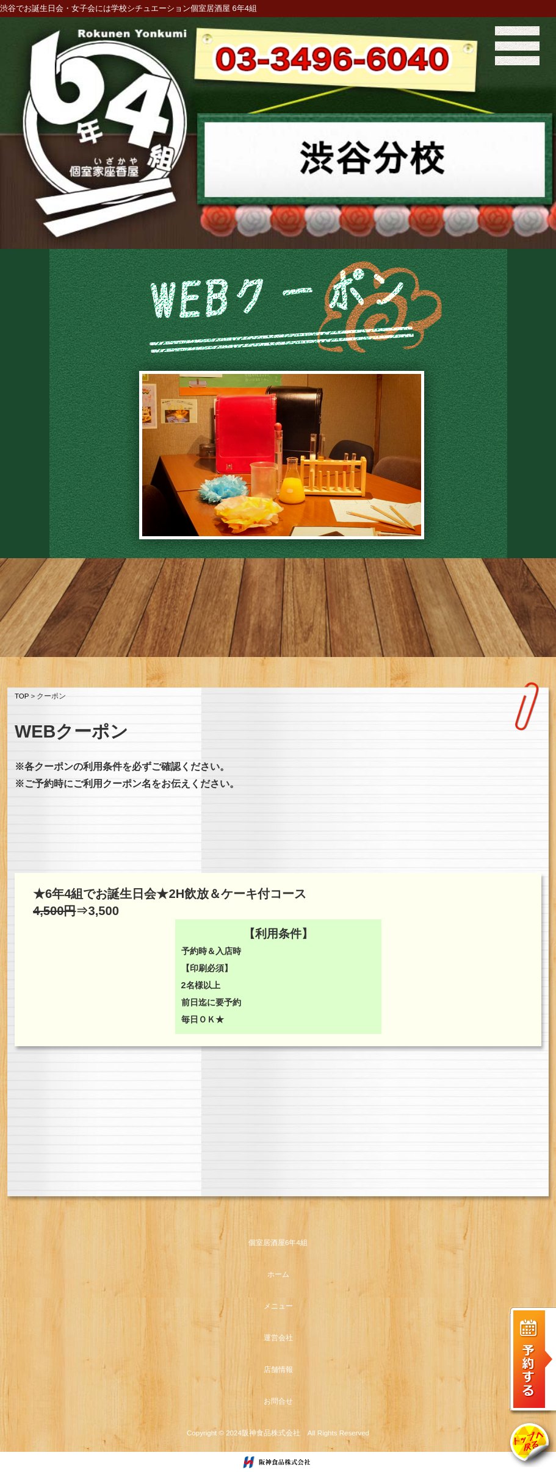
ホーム (278, 1274)
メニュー (278, 1306)
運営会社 (278, 1337)
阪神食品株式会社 (271, 1433)
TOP (22, 696)
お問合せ (278, 1401)
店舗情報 (278, 1369)
